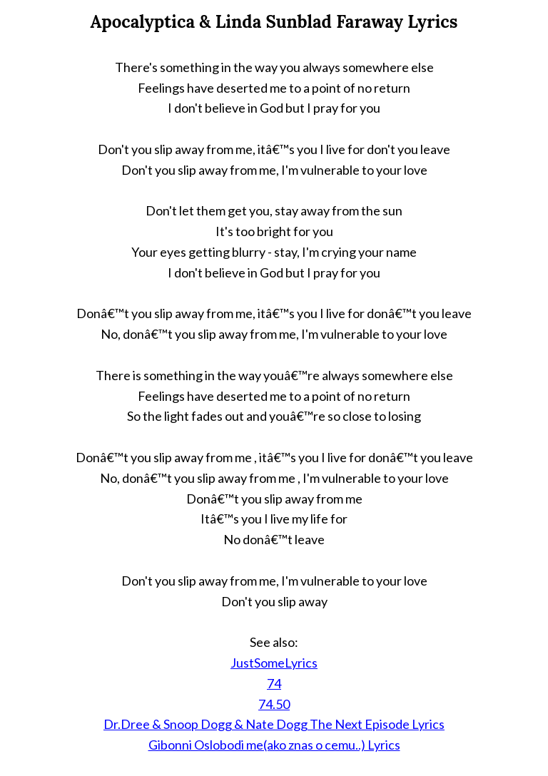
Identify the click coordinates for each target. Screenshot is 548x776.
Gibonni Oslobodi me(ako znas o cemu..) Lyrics (274, 744)
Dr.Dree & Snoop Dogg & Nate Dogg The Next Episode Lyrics (274, 724)
